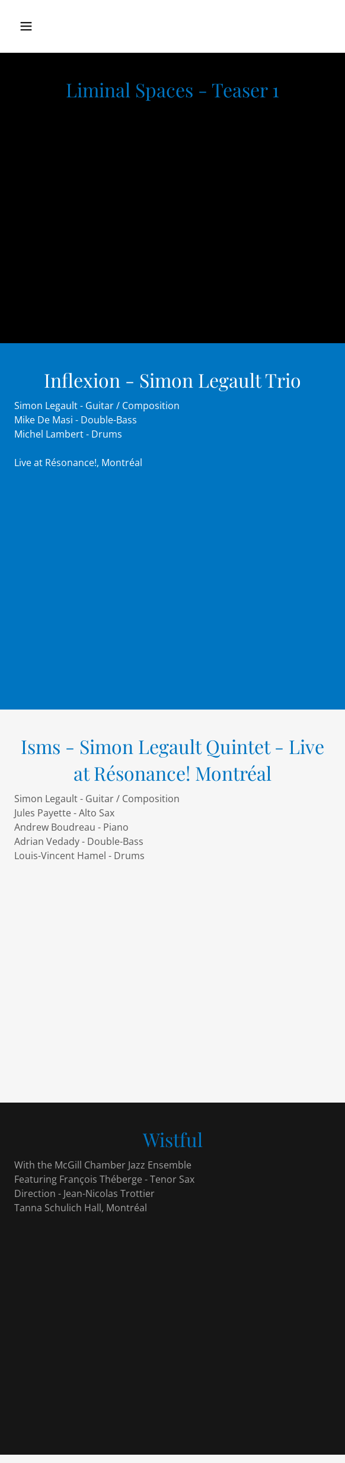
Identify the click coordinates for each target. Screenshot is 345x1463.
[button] (35, 26)
